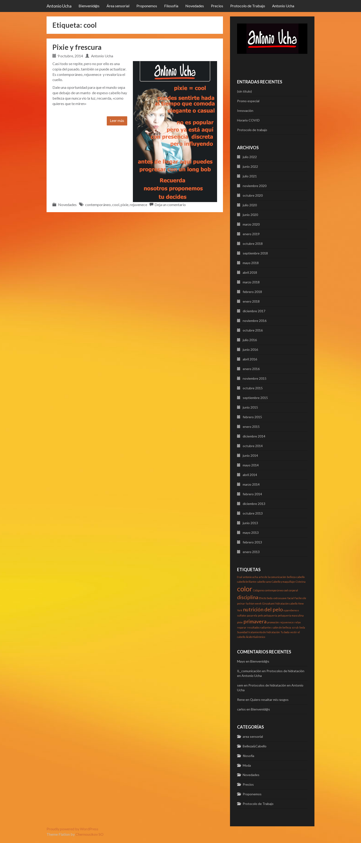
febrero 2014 (252, 494)
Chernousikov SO (89, 834)
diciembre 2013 (254, 504)
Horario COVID (248, 120)
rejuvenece (138, 204)
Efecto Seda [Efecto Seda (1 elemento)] (266, 598)
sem (240, 685)
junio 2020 (250, 215)
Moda (247, 765)
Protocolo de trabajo (252, 130)
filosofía (248, 756)
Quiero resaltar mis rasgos (269, 700)
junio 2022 (250, 166)
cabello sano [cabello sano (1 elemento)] (264, 581)
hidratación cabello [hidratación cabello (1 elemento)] (286, 603)
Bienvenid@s (89, 6)
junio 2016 (250, 349)
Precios (217, 6)
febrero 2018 (252, 292)
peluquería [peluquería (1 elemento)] (270, 615)
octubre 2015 (253, 388)
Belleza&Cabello (254, 746)
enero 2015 (251, 427)
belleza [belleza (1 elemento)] (291, 576)
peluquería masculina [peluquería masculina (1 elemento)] (291, 615)
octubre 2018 (253, 244)
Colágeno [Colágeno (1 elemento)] (258, 590)
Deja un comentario (170, 204)
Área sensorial (118, 6)
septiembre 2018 (255, 253)
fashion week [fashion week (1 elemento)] (254, 603)
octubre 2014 (253, 446)
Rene (241, 700)
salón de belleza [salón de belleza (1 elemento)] (281, 627)
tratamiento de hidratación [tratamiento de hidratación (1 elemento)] (264, 632)
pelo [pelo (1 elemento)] (260, 615)
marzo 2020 (251, 224)
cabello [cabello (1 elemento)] (300, 576)
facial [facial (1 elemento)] (290, 598)
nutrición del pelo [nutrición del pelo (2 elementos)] (263, 609)
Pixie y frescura (77, 47)
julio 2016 (250, 340)
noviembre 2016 (254, 321)
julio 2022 (250, 157)
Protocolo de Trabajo (247, 6)
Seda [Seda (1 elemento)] (302, 627)
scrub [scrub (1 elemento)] (295, 627)
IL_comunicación (249, 671)
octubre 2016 (253, 330)
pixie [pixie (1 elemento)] (240, 622)
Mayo (241, 661)
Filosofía (171, 6)
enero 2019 (251, 234)
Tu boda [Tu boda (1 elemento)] (285, 632)
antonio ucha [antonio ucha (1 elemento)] (250, 576)
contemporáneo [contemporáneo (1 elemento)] (274, 590)
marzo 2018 (251, 282)
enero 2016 (251, 369)
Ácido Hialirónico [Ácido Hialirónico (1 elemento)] (255, 636)
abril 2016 (250, 359)
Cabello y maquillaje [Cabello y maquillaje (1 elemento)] (283, 581)
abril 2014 (250, 475)
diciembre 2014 (254, 436)
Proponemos (146, 6)
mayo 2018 (251, 263)
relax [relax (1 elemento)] (297, 622)
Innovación (245, 111)
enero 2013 (251, 552)
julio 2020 (250, 205)
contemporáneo (98, 204)
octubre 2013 (253, 513)
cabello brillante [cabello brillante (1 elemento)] (246, 581)
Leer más (117, 120)
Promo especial (248, 101)
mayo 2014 (251, 465)
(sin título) (244, 91)
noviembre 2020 (254, 186)
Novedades (194, 6)
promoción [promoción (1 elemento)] (273, 622)
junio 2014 (250, 455)
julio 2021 (250, 176)
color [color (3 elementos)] (244, 589)
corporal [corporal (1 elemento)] (293, 590)
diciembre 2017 (254, 311)
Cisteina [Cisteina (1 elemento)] (300, 581)
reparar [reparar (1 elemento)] (241, 627)
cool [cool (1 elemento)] (286, 590)
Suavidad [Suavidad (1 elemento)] (242, 632)
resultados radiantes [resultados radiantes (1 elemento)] (259, 627)
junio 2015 (250, 407)
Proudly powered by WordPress (72, 829)
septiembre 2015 (255, 398)
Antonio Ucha (59, 5)
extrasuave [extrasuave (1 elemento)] (280, 598)
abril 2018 (250, 272)
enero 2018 (251, 301)
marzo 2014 (251, 484)
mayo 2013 (251, 533)
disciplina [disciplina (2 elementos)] (247, 597)
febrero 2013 (252, 542)
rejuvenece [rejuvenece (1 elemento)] (287, 622)
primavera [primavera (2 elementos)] (254, 621)
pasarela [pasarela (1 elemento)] (252, 615)
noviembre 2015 (254, 378)
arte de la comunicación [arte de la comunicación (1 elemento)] (272, 576)
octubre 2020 (253, 195)
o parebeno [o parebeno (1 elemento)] (290, 610)
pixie (124, 204)
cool (115, 204)
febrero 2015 (252, 417)
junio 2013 (250, 523)
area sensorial (253, 736)
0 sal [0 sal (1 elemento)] (239, 576)
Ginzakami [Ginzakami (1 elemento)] (268, 603)
